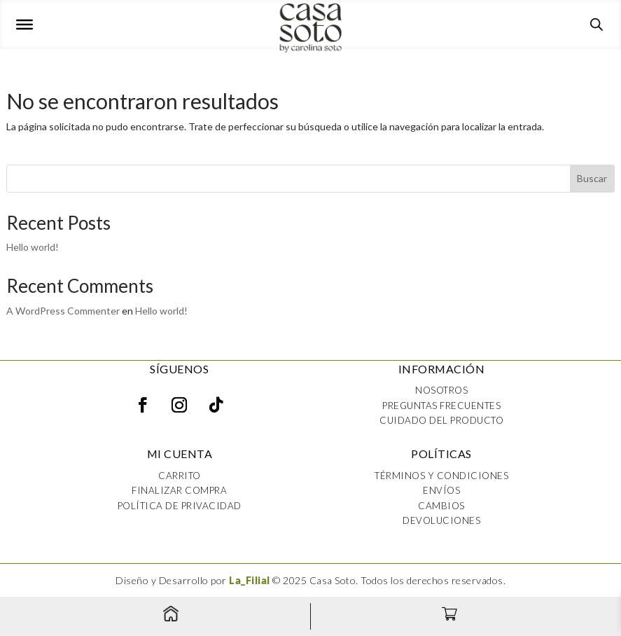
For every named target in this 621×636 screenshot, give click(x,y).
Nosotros (441, 390)
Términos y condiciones (441, 475)
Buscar (592, 178)
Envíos (441, 490)
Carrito (179, 475)
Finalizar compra (179, 490)
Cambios (441, 505)
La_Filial (249, 580)
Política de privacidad (180, 505)
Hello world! (32, 247)
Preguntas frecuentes (441, 405)
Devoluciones (441, 520)
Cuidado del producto (441, 420)
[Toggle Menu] (24, 24)
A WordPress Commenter (63, 311)
